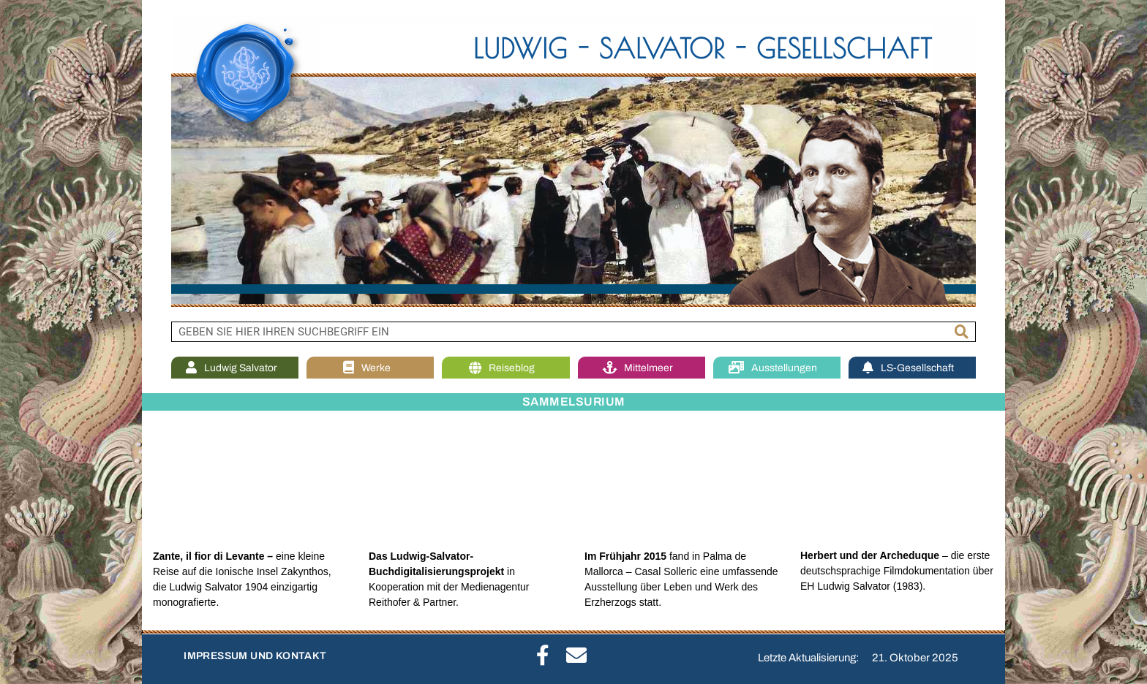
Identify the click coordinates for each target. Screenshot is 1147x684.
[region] (573, 161)
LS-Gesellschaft (911, 368)
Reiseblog (505, 368)
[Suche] (962, 331)
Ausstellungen (776, 368)
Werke (370, 368)
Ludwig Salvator (235, 368)
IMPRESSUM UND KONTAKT (255, 655)
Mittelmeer (641, 368)
